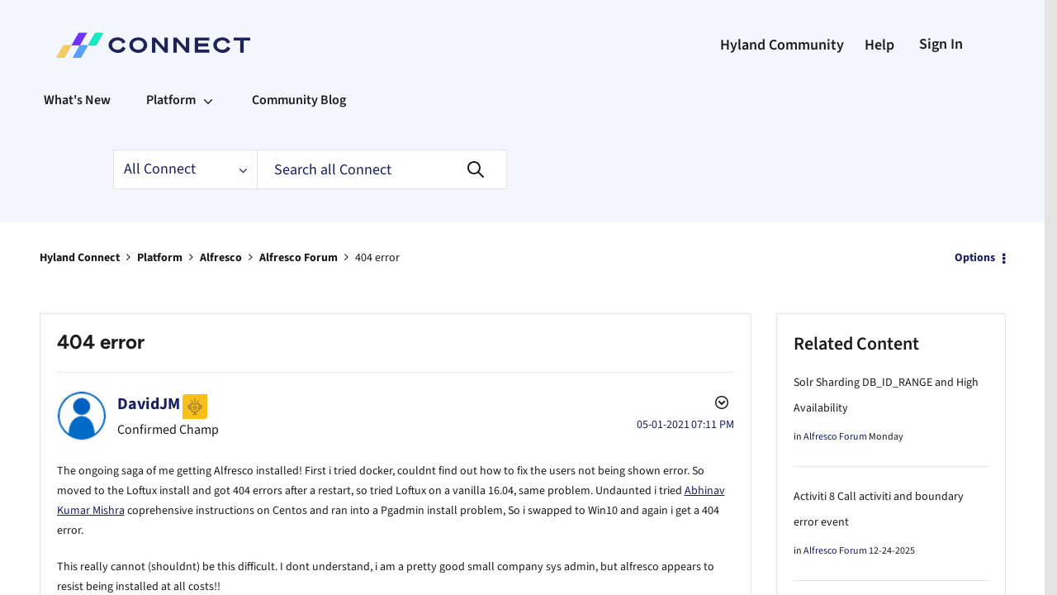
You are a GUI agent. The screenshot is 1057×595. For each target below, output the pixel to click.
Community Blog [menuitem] (299, 100)
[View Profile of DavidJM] (148, 403)
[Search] (382, 169)
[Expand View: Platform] (208, 100)
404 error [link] (377, 257)
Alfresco (221, 257)
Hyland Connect (80, 257)
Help (879, 45)
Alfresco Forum (298, 257)
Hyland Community (782, 45)
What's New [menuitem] (77, 100)
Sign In (941, 44)
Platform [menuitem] (171, 100)
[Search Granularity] (185, 169)
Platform (159, 257)
